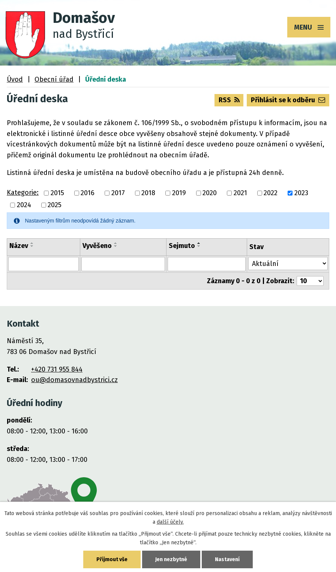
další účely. (170, 522)
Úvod (15, 79)
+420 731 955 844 (56, 369)
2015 (57, 193)
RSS (229, 100)
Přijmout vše (112, 559)
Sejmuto (182, 246)
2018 (148, 193)
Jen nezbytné (171, 559)
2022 (271, 193)
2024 (24, 205)
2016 (87, 193)
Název (18, 246)
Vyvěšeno (97, 246)
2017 (118, 193)
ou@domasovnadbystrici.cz (74, 380)
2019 (179, 193)
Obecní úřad (54, 79)
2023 (301, 193)
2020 (209, 193)
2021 (240, 193)
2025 (55, 205)
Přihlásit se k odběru (288, 100)
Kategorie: (23, 192)
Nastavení (227, 559)
